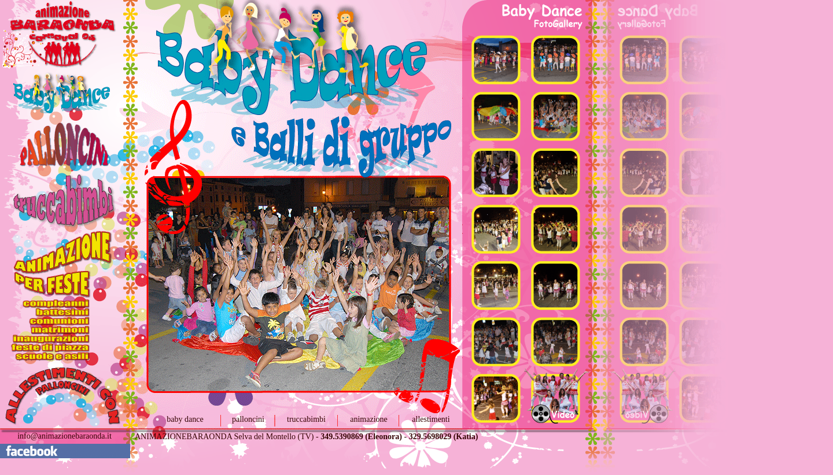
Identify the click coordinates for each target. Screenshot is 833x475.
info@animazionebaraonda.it (64, 436)
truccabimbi (306, 419)
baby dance (185, 419)
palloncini (248, 419)
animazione (369, 419)
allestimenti (430, 419)
